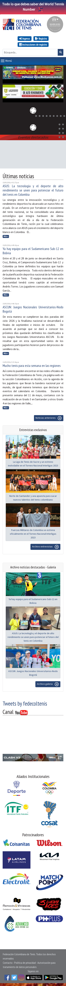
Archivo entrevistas (45, 547)
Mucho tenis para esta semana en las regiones (32, 365)
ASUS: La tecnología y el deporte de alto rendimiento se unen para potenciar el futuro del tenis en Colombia (33, 190)
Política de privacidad (25, 962)
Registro (41, 38)
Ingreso (24, 38)
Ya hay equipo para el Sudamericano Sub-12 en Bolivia (33, 250)
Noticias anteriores (49, 418)
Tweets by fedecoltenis (25, 703)
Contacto (7, 962)
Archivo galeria (48, 684)
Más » (6, 236)
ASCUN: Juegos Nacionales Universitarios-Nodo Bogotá (33, 309)
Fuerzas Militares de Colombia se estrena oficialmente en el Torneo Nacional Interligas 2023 (33, 533)
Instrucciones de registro (33, 44)
